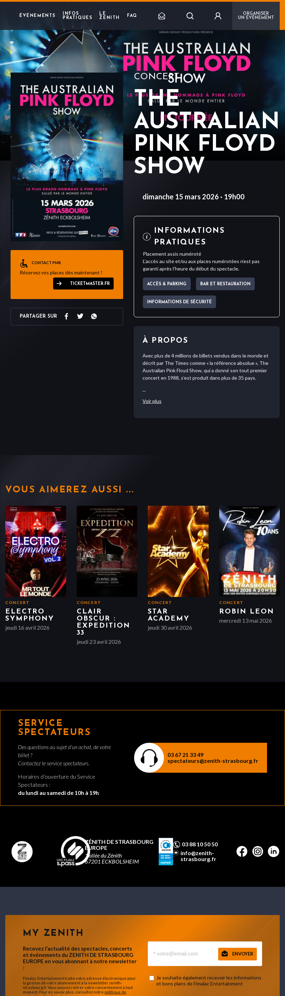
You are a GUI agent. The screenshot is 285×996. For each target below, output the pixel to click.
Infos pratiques (77, 16)
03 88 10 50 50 (200, 844)
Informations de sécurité (179, 302)
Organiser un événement (256, 16)
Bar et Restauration (225, 284)
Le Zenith (109, 16)
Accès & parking (166, 284)
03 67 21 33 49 (185, 755)
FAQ (132, 16)
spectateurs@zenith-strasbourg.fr (212, 761)
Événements (37, 16)
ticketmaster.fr (90, 284)
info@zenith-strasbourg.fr (198, 856)
